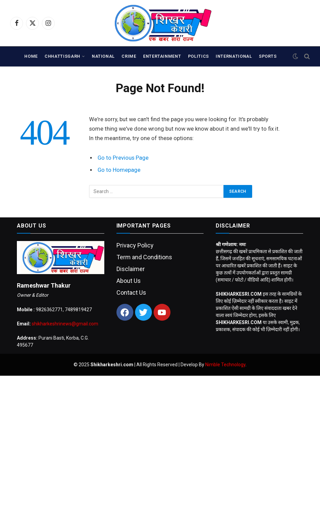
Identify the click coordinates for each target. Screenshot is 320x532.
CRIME (129, 56)
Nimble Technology (225, 364)
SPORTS (268, 56)
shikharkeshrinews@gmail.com (65, 323)
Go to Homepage (119, 170)
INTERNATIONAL (234, 56)
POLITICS (198, 56)
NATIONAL (103, 56)
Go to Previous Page (123, 158)
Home (31, 56)
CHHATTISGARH (62, 56)
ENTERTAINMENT (162, 56)
